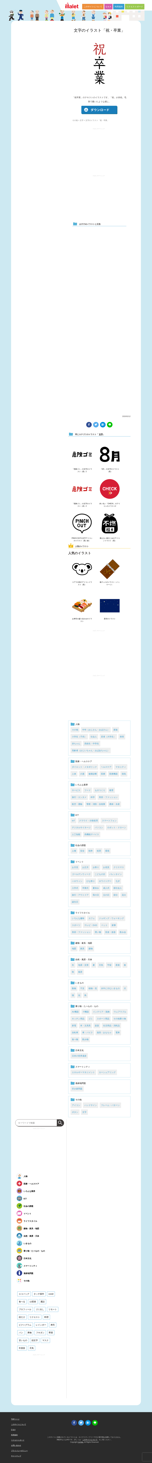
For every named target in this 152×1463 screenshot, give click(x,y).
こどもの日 (100, 874)
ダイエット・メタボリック (84, 767)
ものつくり (100, 790)
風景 (80, 972)
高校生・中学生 (91, 743)
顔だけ (22, 1317)
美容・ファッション (108, 797)
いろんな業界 (81, 785)
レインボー (41, 1325)
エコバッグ (24, 1294)
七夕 (118, 881)
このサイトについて (93, 6)
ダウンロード (99, 110)
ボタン (75, 1112)
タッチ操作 (39, 1294)
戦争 (91, 851)
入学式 (75, 888)
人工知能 (76, 834)
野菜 (51, 1332)
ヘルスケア (106, 767)
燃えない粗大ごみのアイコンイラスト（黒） (110, 539)
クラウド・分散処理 (88, 820)
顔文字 (35, 1340)
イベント (79, 862)
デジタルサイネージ (81, 827)
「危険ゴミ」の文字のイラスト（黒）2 (82, 470)
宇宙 (109, 965)
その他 (75, 120)
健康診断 (93, 774)
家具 (82, 948)
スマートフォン (109, 820)
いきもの (79, 983)
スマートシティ (82, 1067)
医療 (103, 774)
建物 (91, 948)
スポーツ (76, 925)
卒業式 (85, 888)
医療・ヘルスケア (83, 761)
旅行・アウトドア (80, 895)
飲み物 (85, 1039)
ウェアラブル (120, 1012)
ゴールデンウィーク (81, 874)
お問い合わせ (16, 1445)
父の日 (106, 895)
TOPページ (15, 1419)
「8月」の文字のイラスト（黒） (109, 470)
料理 (46, 1317)
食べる (22, 1301)
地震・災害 (83, 965)
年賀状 (22, 1348)
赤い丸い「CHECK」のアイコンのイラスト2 (109, 505)
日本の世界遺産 (79, 1056)
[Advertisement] (98, 150)
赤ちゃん (76, 743)
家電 (74, 1025)
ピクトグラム (25, 1325)
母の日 (96, 895)
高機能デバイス (91, 834)
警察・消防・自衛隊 (95, 804)
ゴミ (91, 1018)
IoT (73, 820)
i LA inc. (81, 1442)
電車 (118, 1032)
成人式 (106, 888)
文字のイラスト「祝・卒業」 (99, 30)
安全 (82, 851)
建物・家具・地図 (83, 943)
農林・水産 (114, 804)
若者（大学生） (108, 736)
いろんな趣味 (78, 918)
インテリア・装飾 (101, 1012)
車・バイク (87, 1032)
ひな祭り (90, 881)
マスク (45, 1340)
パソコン (99, 827)
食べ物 (75, 1039)
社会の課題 (80, 845)
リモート (52, 1309)
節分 (115, 895)
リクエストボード (134, 6)
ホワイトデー (105, 881)
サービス (76, 790)
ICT (77, 815)
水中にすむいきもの (110, 988)
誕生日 (75, 902)
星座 (118, 965)
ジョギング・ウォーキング (111, 918)
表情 (122, 736)
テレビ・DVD (90, 925)
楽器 (97, 1025)
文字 (81, 120)
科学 (93, 797)
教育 (111, 790)
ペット (104, 925)
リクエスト (35, 1317)
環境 (107, 851)
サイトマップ (16, 1456)
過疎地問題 (80, 1083)
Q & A (108, 6)
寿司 (53, 1325)
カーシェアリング (107, 1072)
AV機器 (75, 1012)
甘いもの (23, 1340)
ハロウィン (77, 881)
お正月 (85, 867)
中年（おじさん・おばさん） (95, 730)
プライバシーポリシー (19, 1451)
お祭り (96, 867)
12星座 (33, 1301)
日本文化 (79, 1050)
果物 (29, 1332)
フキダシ (40, 1332)
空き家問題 (77, 1089)
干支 (82, 988)
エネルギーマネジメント (83, 1072)
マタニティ (121, 767)
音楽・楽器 (110, 932)
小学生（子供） (79, 736)
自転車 (75, 1032)
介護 (82, 774)
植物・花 (93, 988)
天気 (101, 965)
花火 (124, 895)
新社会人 (117, 888)
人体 (74, 774)
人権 (74, 851)
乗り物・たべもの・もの (86, 1006)
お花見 (106, 867)
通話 (42, 1301)
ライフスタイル (82, 913)
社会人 (94, 736)
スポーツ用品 (103, 1018)
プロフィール (25, 1309)
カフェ (92, 918)
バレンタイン (115, 874)
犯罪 (99, 851)
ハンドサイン (90, 1105)
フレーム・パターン (110, 1105)
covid (50, 1294)
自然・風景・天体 (83, 959)
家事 (114, 925)
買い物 (98, 932)
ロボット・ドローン (116, 827)
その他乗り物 (119, 1018)
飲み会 (123, 932)
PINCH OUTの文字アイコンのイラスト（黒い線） (82, 539)
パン (21, 1332)
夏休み (96, 888)
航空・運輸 (77, 804)
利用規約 (119, 6)
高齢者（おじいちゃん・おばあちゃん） (90, 750)
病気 (124, 774)
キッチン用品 (78, 1018)
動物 (74, 988)
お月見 (75, 867)
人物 (77, 724)
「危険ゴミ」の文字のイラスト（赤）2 (82, 505)
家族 (115, 730)
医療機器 (113, 774)
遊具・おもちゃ (104, 1032)
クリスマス (118, 867)
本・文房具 (85, 1025)
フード (87, 790)
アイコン (76, 1105)
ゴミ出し (40, 1309)
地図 (74, 948)
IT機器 (86, 1012)
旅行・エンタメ (79, 797)
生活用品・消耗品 (111, 1025)
